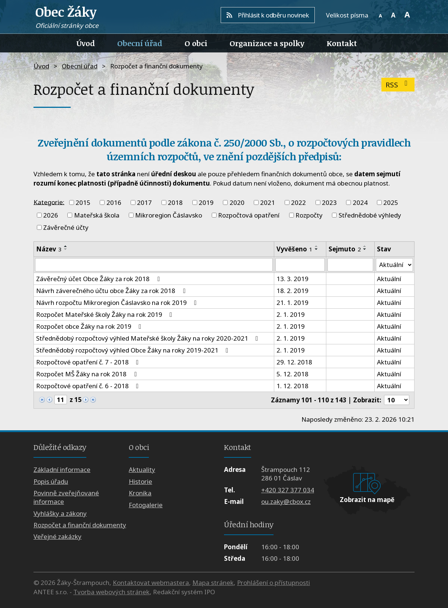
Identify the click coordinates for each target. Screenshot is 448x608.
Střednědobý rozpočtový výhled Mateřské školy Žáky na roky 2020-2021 (148, 338)
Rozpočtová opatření (248, 215)
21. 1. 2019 (292, 302)
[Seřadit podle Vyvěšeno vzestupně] (317, 246)
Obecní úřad (139, 43)
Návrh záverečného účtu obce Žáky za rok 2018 (112, 290)
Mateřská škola (96, 215)
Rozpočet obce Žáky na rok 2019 (90, 326)
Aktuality (142, 470)
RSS (397, 84)
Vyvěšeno (294, 249)
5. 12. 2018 (292, 374)
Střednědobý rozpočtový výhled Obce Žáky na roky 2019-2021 (133, 350)
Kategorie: (48, 201)
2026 (50, 215)
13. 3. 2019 (292, 278)
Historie (140, 481)
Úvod (86, 43)
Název (49, 249)
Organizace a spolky (267, 43)
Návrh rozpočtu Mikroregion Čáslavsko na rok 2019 (117, 302)
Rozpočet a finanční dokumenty (79, 525)
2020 (237, 202)
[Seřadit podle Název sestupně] (66, 249)
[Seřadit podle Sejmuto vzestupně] (365, 246)
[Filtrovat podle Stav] (394, 264)
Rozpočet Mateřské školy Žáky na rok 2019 (105, 314)
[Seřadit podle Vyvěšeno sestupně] (317, 249)
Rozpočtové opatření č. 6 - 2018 (88, 386)
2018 (175, 202)
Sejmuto (345, 249)
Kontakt (342, 43)
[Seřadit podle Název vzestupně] (66, 246)
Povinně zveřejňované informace (66, 497)
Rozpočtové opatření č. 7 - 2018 (88, 362)
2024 (360, 202)
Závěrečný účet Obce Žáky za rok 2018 (99, 278)
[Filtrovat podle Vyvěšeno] (300, 264)
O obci (196, 43)
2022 (298, 202)
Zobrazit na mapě (367, 499)
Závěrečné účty (66, 227)
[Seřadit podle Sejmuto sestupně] (365, 249)
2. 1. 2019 (290, 314)
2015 (83, 202)
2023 (329, 202)
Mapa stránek (213, 582)
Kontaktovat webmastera (151, 582)
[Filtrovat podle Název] (154, 264)
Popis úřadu (50, 481)
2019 (206, 202)
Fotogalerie (146, 505)
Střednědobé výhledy (370, 215)
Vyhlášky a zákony (60, 513)
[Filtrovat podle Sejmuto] (350, 264)
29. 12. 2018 (294, 362)
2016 (113, 202)
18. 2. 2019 (292, 290)
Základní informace (61, 470)
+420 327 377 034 (287, 490)
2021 (267, 202)
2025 (390, 202)
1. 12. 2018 (292, 386)
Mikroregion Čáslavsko (168, 215)
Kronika (140, 493)
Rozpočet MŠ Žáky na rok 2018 (87, 374)
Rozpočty (309, 215)
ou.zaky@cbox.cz (286, 501)
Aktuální (389, 278)
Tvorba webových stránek (111, 592)
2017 (144, 202)
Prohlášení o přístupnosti (273, 582)
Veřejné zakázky (57, 537)
